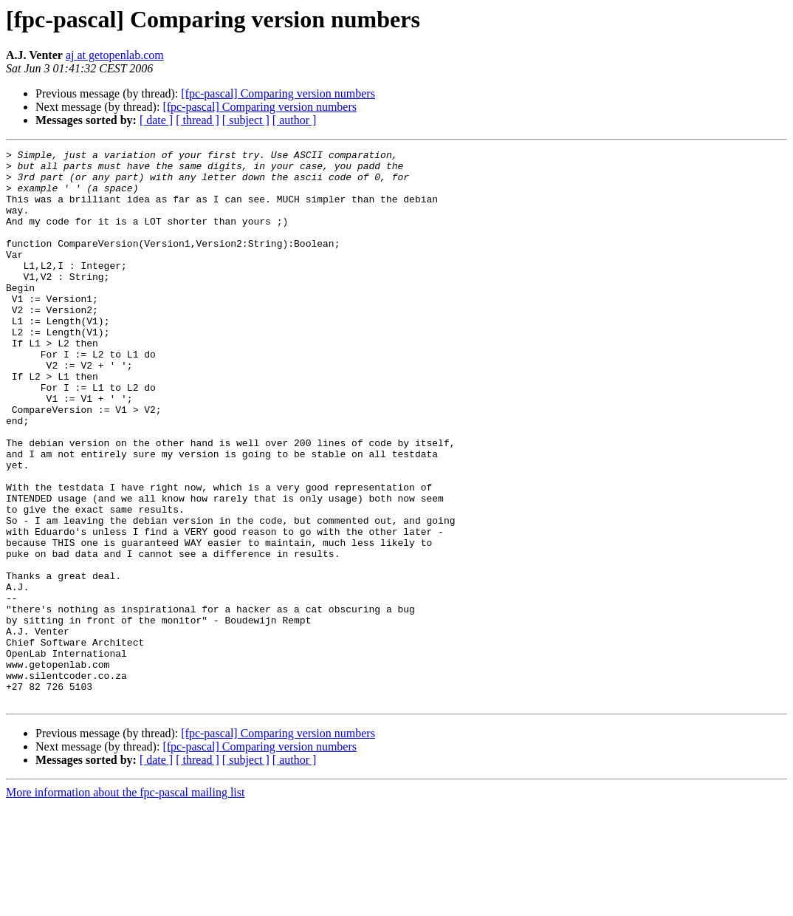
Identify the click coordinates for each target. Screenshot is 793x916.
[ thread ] (197, 120)
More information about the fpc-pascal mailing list (125, 903)
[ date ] (156, 120)
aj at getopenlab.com (115, 55)
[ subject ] (246, 120)
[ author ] (294, 120)
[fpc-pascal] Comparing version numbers (278, 93)
